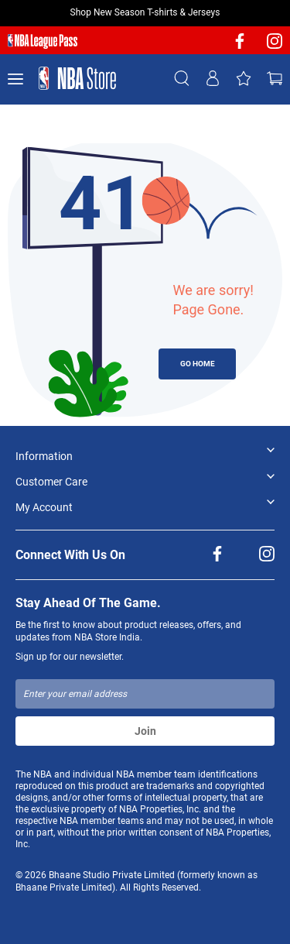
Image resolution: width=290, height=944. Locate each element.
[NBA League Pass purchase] (42, 41)
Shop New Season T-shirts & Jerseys (145, 12)
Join (145, 731)
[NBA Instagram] (274, 46)
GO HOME (197, 363)
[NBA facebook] (239, 46)
